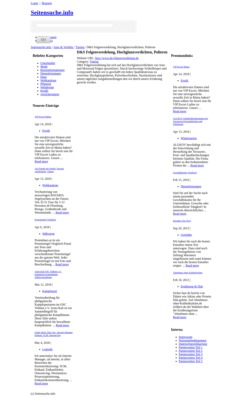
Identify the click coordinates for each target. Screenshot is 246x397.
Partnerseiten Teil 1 (191, 347)
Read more (41, 161)
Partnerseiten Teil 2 (191, 350)
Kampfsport (49, 291)
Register (47, 3)
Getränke (186, 234)
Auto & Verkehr (63, 47)
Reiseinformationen (52, 70)
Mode (43, 66)
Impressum (185, 337)
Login (34, 3)
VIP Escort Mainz (43, 116)
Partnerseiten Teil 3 (191, 354)
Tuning (80, 47)
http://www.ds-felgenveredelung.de (117, 58)
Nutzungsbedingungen (192, 340)
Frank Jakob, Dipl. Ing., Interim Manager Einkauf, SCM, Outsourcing (54, 334)
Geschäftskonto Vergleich (185, 172)
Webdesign (47, 87)
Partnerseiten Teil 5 (191, 361)
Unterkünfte (47, 63)
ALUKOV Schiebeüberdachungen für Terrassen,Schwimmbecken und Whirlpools (190, 121)
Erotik (46, 130)
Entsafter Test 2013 (182, 221)
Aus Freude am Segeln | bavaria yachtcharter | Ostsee (49, 170)
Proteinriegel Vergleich (45, 219)
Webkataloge (48, 80)
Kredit (44, 90)
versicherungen (49, 94)
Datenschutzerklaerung (193, 344)
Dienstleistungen (50, 73)
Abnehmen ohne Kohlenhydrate (187, 272)
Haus (43, 77)
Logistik (47, 349)
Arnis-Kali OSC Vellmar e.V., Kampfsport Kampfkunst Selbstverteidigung (48, 274)
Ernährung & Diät (192, 286)
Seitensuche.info (52, 12)
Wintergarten (189, 138)
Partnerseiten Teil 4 (191, 357)
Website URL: (86, 58)
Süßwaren (48, 233)
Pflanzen (45, 83)
